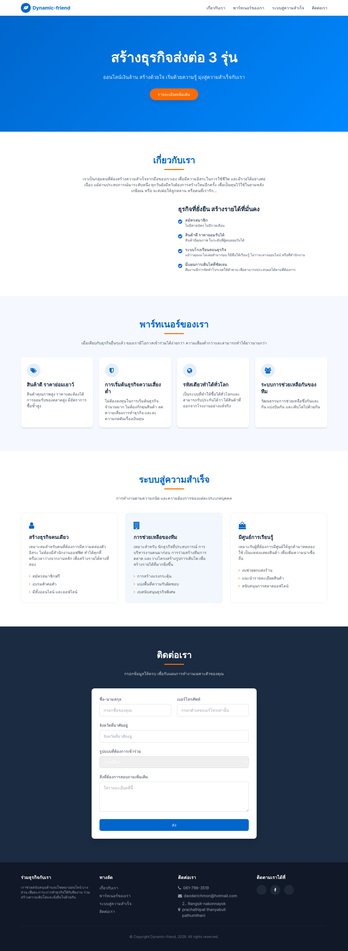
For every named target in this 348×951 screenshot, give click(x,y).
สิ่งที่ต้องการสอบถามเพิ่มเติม (123, 776)
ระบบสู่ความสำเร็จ (288, 7)
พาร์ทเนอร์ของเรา (248, 7)
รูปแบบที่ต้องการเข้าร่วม (120, 751)
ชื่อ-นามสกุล (110, 699)
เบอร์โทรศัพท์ (188, 699)
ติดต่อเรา (319, 7)
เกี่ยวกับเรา (216, 7)
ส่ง (174, 825)
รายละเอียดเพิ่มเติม (174, 94)
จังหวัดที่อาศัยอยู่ (113, 725)
